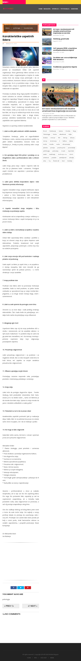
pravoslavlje (71, 148)
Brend (45, 131)
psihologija (17, 28)
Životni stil (56, 161)
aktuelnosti (62, 134)
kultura (65, 141)
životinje (69, 161)
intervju (65, 138)
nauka (58, 144)
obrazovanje (66, 144)
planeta (45, 148)
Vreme (55, 134)
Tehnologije (46, 134)
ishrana (72, 138)
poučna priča (61, 148)
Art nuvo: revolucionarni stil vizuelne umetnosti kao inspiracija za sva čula (59, 109)
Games (61, 131)
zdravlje (71, 158)
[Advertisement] (21, 560)
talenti (71, 154)
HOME (41, 9)
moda (45, 144)
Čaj (50, 161)
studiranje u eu (62, 154)
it (59, 141)
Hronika (67, 131)
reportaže (71, 151)
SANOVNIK (74, 9)
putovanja (55, 151)
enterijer (52, 138)
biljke (70, 134)
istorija (45, 141)
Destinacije (52, 131)
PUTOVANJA (65, 9)
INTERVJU (56, 9)
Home (8, 28)
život (63, 161)
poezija (52, 148)
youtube (53, 158)
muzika (51, 144)
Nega (74, 131)
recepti (63, 151)
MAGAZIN (47, 9)
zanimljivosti (62, 158)
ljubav (71, 141)
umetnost (46, 158)
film (59, 138)
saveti (45, 154)
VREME (52, 658)
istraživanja (53, 141)
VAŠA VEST (43, 658)
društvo (45, 138)
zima (44, 161)
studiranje (52, 154)
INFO (35, 658)
